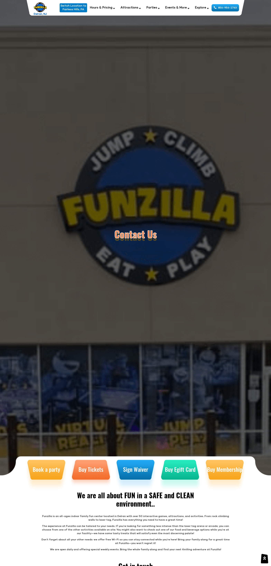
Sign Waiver (135, 469)
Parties (151, 8)
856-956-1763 (225, 8)
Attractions (129, 8)
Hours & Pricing (101, 8)
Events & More (176, 8)
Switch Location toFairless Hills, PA (73, 7)
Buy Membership (224, 469)
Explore (200, 8)
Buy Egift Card (180, 469)
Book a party (46, 469)
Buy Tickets (90, 469)
